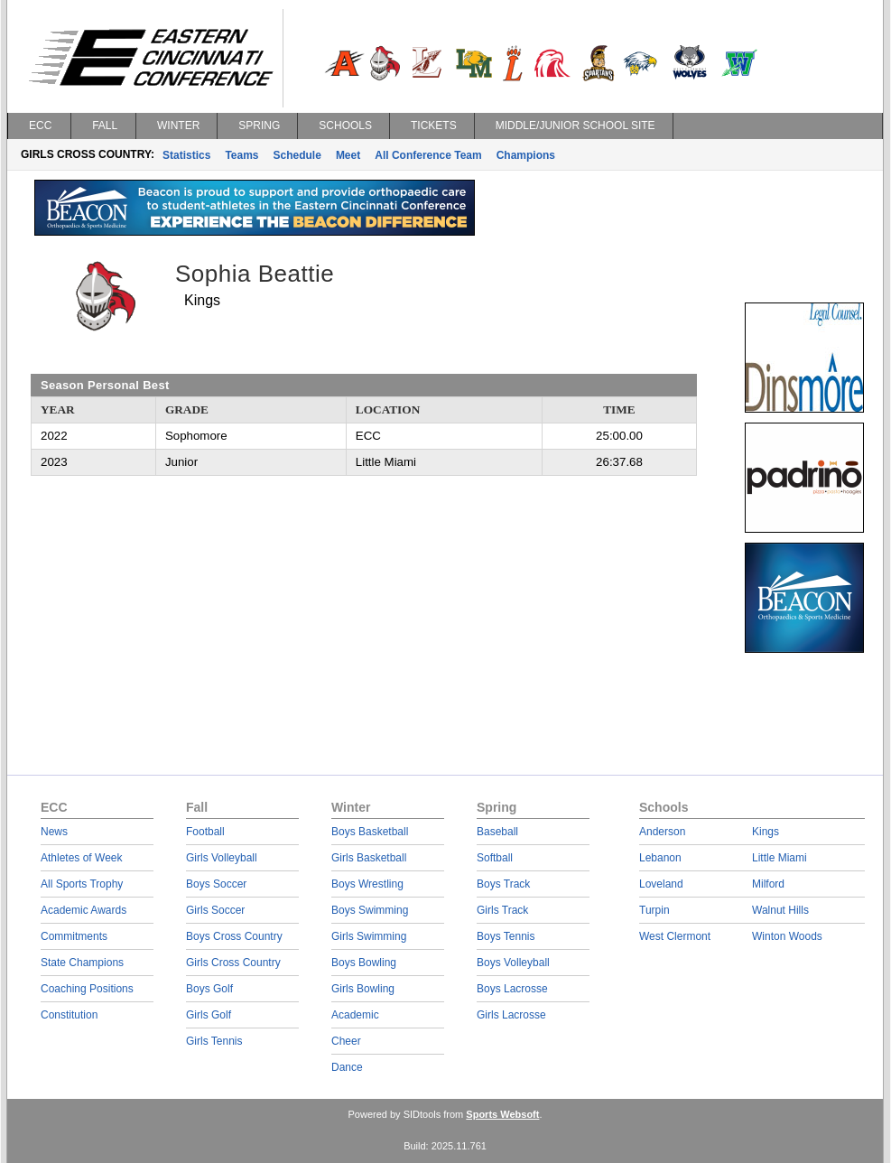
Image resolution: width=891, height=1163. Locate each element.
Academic (355, 1015)
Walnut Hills (780, 910)
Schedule (297, 155)
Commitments (74, 936)
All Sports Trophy (82, 884)
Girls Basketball (368, 857)
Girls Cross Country (233, 962)
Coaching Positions (87, 988)
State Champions (82, 962)
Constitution (69, 1015)
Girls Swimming (368, 936)
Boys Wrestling (367, 884)
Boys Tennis (505, 936)
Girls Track (502, 910)
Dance (347, 1067)
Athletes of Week (82, 857)
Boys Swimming (369, 910)
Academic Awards (83, 910)
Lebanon (660, 857)
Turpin (654, 910)
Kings (765, 831)
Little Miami (779, 857)
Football (205, 831)
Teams (241, 155)
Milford (768, 884)
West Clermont (674, 936)
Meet (348, 155)
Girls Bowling (362, 988)
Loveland (661, 884)
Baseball (497, 831)
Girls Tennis (214, 1041)
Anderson (662, 831)
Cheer (346, 1041)
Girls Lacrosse (511, 1015)
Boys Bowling (363, 962)
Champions (526, 155)
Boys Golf (209, 988)
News (54, 831)
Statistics (186, 155)
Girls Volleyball (221, 857)
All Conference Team (428, 155)
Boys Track (503, 884)
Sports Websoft (502, 1114)
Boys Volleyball (513, 962)
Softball (495, 857)
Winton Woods (787, 936)
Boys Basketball (369, 831)
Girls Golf (208, 1015)
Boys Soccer (216, 884)
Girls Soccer (215, 910)
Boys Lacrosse (512, 988)
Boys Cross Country (234, 936)
